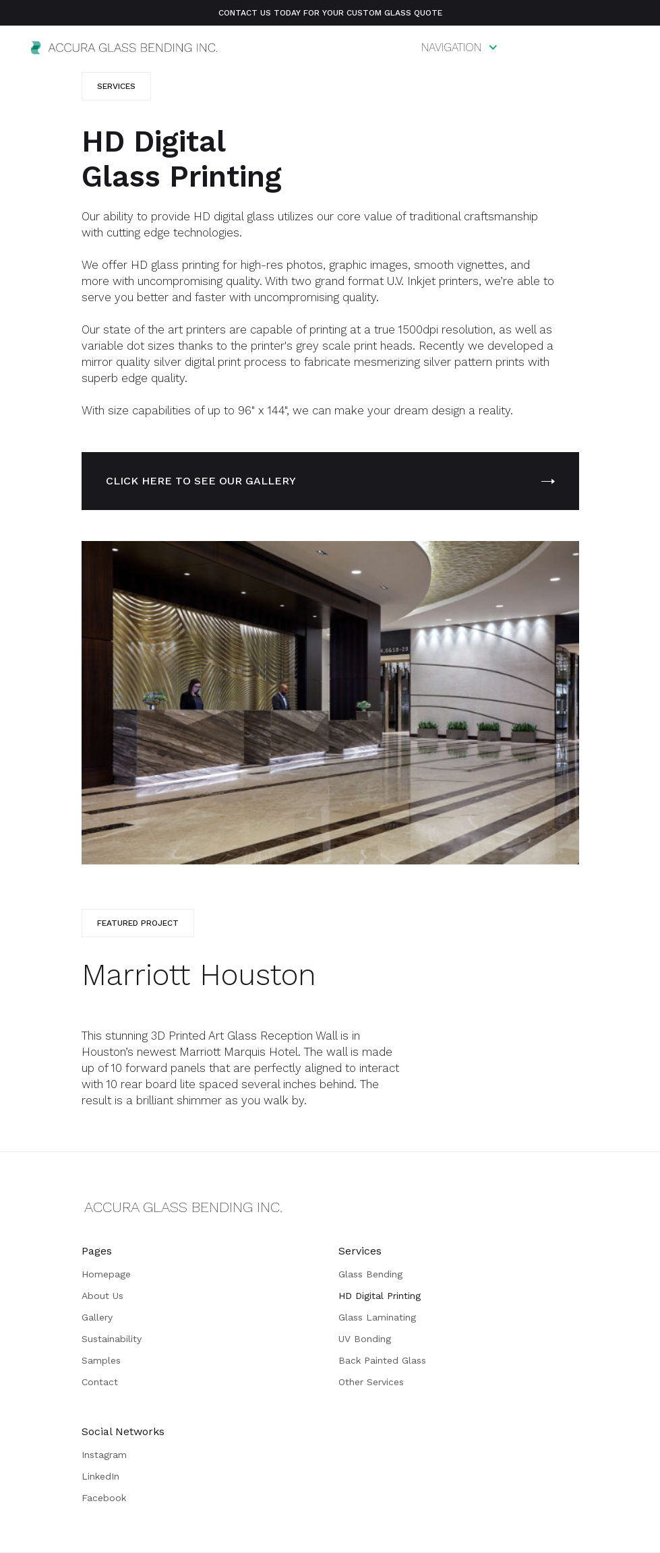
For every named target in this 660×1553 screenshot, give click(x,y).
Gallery (97, 1317)
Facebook (104, 1497)
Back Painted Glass (382, 1360)
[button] (460, 47)
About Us (102, 1295)
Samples (101, 1360)
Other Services (371, 1381)
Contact (100, 1381)
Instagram (104, 1454)
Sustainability (112, 1338)
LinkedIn (100, 1476)
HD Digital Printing (379, 1295)
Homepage (106, 1274)
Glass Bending (370, 1274)
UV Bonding (364, 1338)
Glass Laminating (377, 1317)
